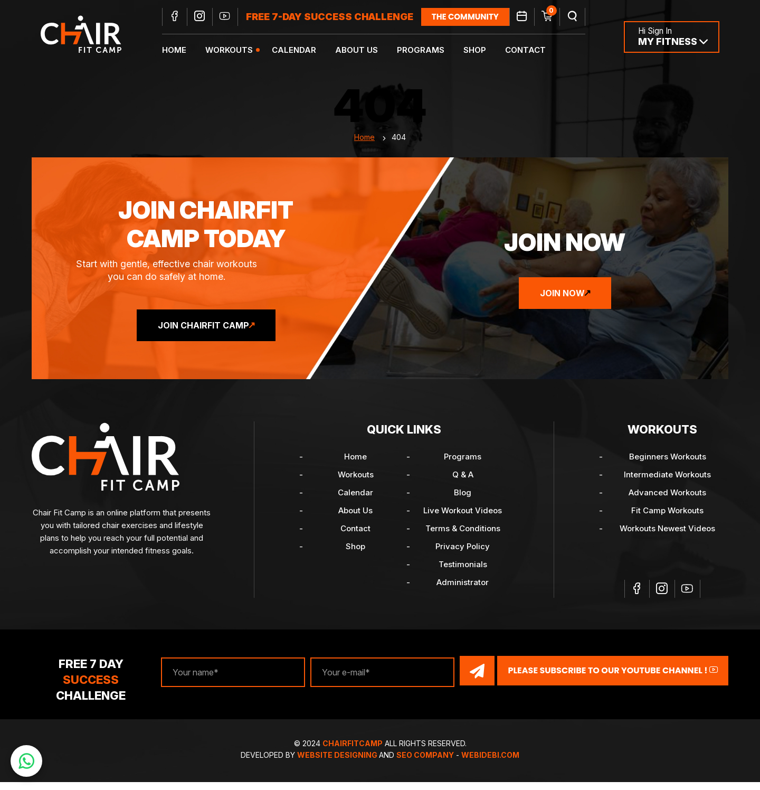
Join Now (562, 303)
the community (471, 17)
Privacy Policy (462, 556)
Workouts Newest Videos (667, 538)
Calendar (300, 50)
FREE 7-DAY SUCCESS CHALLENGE (335, 17)
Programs (426, 50)
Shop (480, 50)
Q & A (462, 484)
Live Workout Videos (462, 520)
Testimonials (463, 574)
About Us (362, 50)
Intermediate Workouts (667, 484)
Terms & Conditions (462, 538)
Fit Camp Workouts (667, 520)
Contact (531, 50)
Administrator (462, 592)
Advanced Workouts (667, 502)
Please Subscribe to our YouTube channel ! (613, 679)
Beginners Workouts (667, 467)
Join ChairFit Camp (203, 335)
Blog (462, 502)
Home (180, 50)
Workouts (235, 50)
